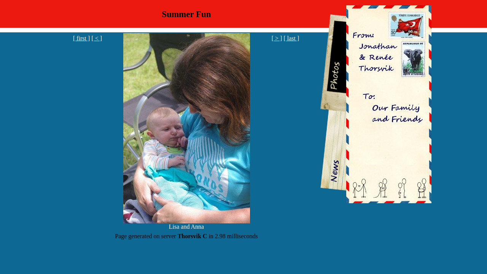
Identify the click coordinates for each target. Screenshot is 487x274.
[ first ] (81, 38)
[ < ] (96, 38)
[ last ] (291, 38)
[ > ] (277, 38)
